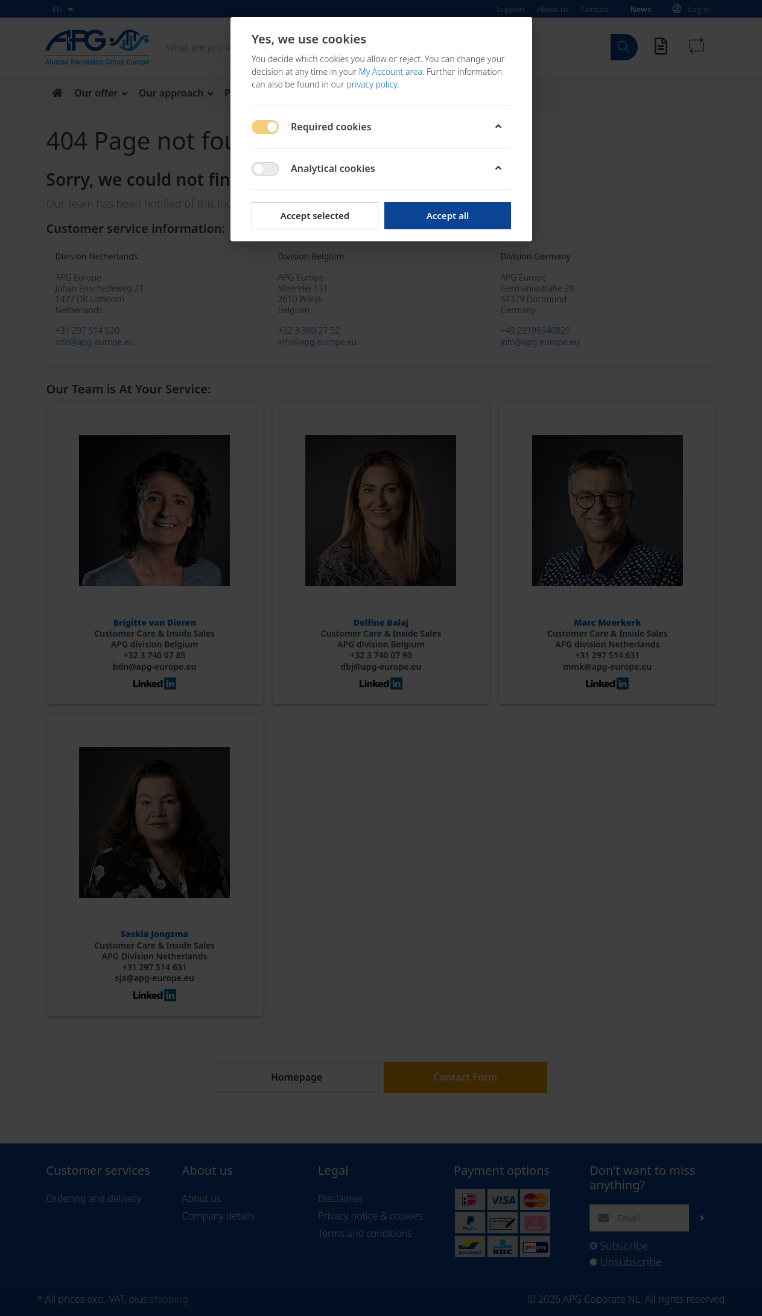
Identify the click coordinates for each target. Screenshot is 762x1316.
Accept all (447, 215)
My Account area (390, 71)
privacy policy (371, 84)
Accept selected (314, 215)
